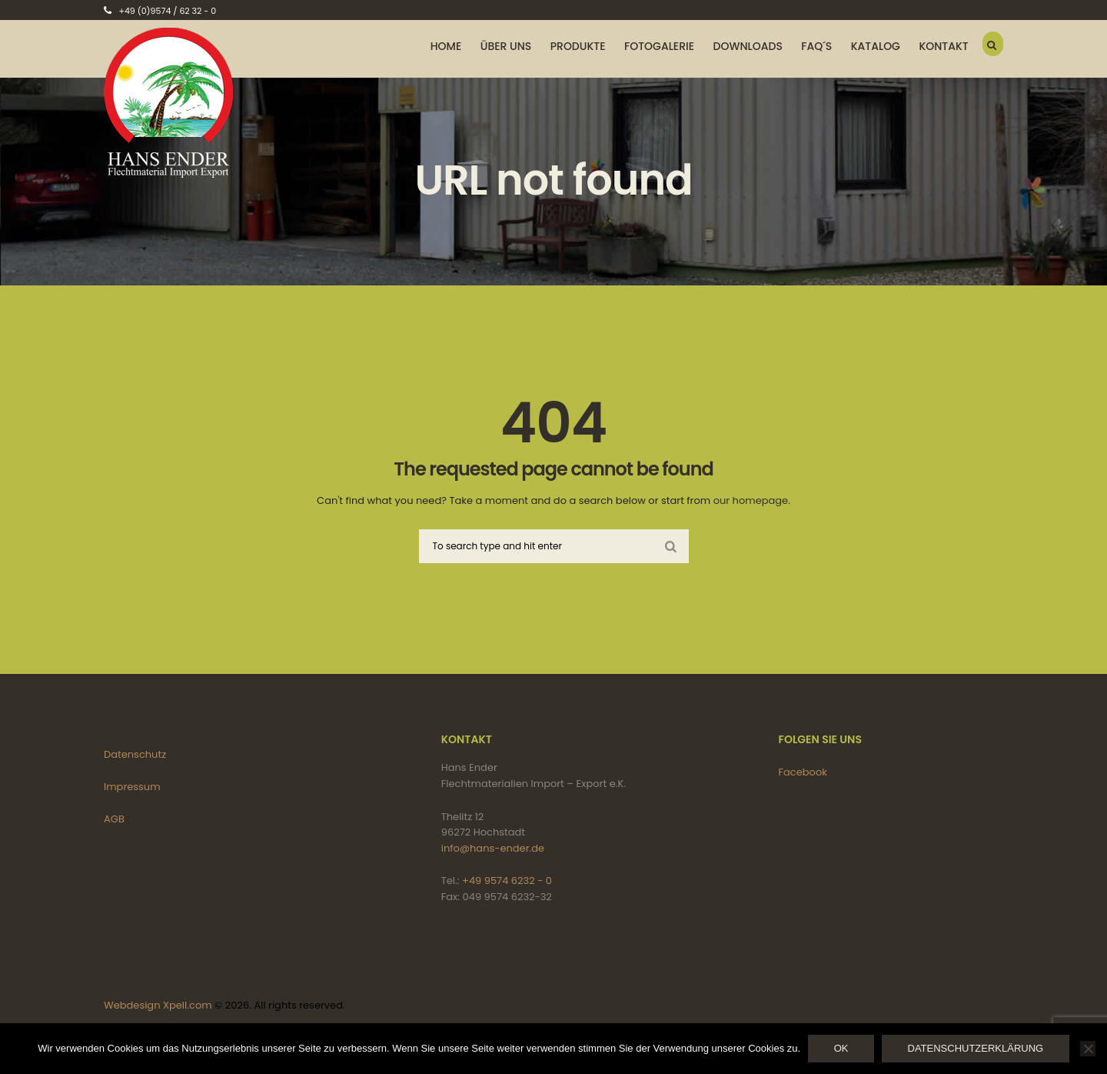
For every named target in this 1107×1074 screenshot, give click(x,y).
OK (841, 1048)
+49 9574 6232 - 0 (507, 880)
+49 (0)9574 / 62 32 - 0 (167, 11)
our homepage (750, 500)
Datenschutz (135, 754)
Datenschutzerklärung (976, 1048)
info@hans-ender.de (492, 848)
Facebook (803, 772)
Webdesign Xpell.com (158, 1005)
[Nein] (1087, 1048)
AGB (114, 819)
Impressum (132, 786)
